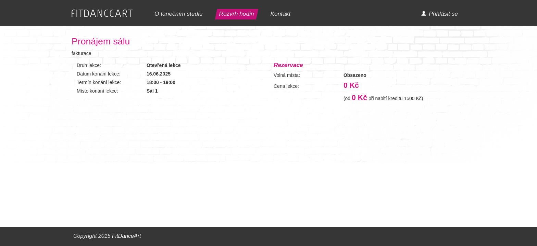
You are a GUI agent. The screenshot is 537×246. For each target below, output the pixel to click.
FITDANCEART (102, 13)
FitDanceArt (126, 236)
